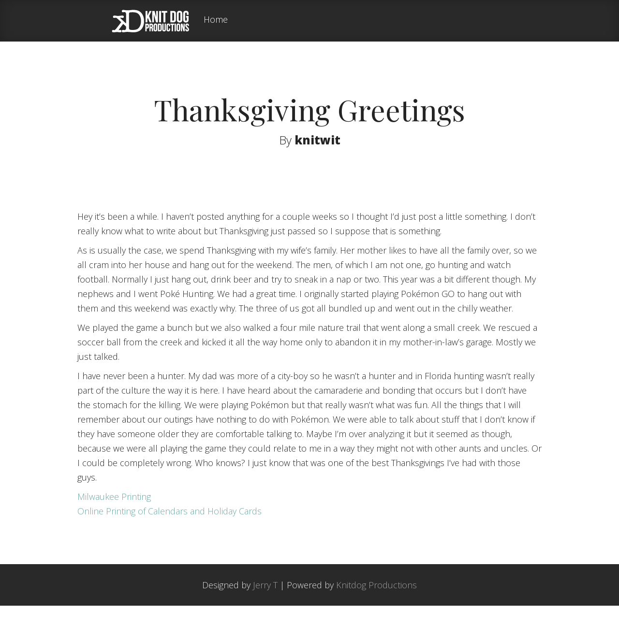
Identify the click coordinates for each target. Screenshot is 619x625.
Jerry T (265, 604)
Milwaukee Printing (114, 516)
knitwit (317, 140)
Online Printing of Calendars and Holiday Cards (169, 530)
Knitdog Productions (376, 604)
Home (216, 20)
